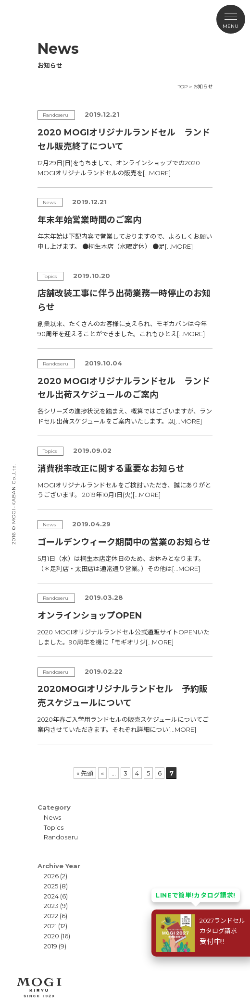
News (52, 817)
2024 (51, 896)
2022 (51, 916)
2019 (50, 946)
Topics (53, 827)
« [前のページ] (102, 773)
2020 (51, 936)
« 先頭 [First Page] (84, 773)
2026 (51, 876)
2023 (51, 906)
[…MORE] (157, 173)
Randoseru (61, 837)
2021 (50, 926)
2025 (51, 886)
